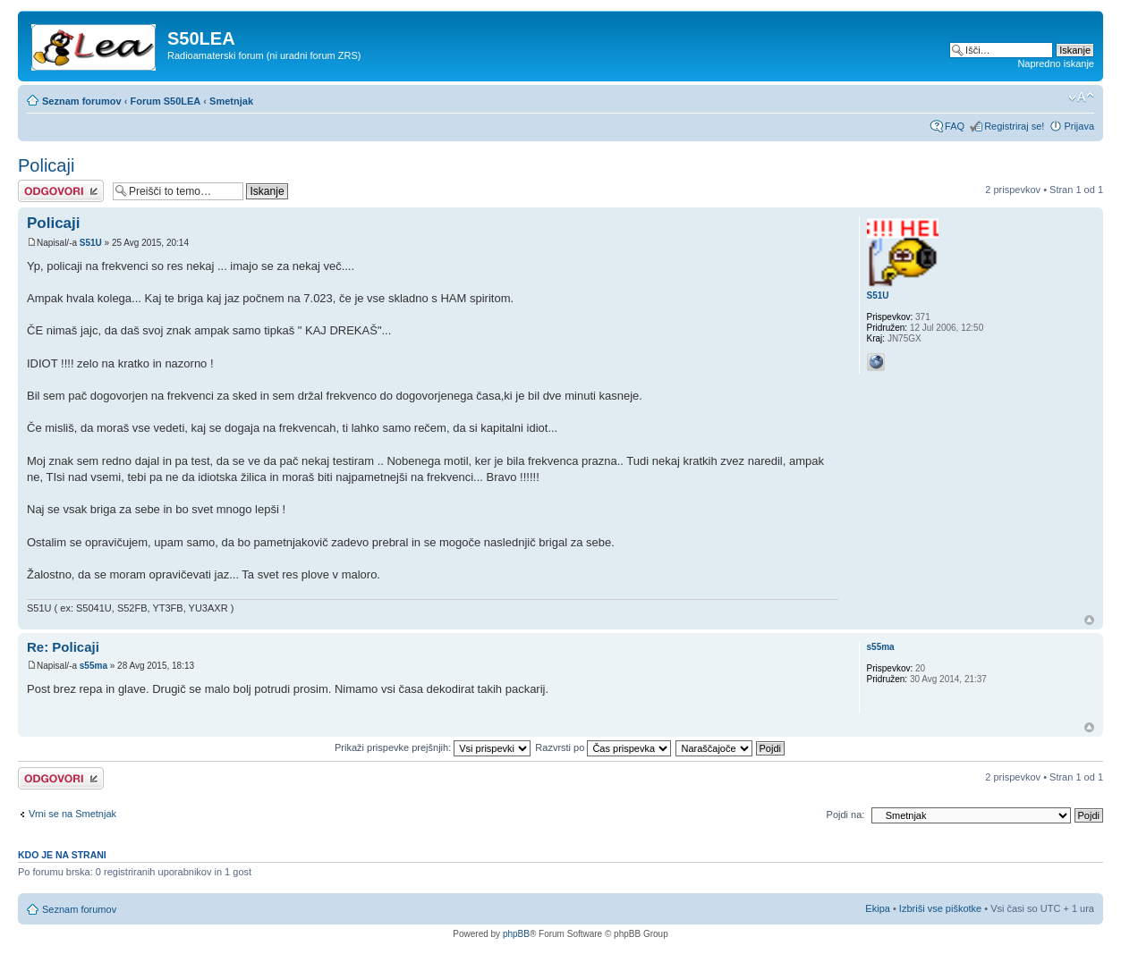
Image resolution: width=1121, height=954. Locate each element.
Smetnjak (231, 101)
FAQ (954, 126)
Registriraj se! (1014, 126)
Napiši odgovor (61, 191)
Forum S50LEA (165, 101)
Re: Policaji (63, 646)
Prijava (1079, 126)
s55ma (93, 666)
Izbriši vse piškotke (941, 908)
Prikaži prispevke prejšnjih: (433, 747)
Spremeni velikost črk (1081, 97)
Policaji (46, 165)
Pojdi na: (846, 814)
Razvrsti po (603, 747)
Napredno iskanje (1055, 63)
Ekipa (877, 908)
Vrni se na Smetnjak (72, 813)
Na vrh (1089, 620)
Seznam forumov (82, 101)
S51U (91, 243)
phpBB (516, 934)
